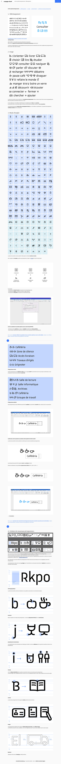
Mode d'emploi (34, 8)
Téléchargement (23, 8)
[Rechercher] (56, 1)
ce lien (32, 258)
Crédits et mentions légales (40, 761)
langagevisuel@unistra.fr (23, 557)
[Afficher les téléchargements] (59, 1)
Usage (29, 8)
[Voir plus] (8, 340)
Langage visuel (8, 1)
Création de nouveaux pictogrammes (45, 8)
